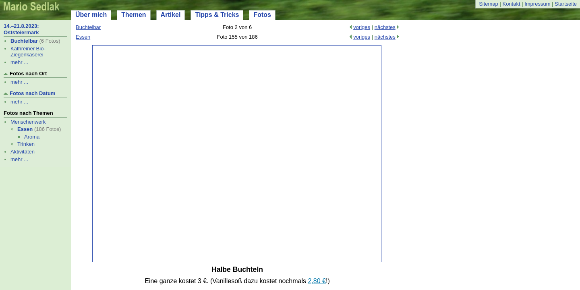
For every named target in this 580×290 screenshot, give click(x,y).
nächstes (385, 27)
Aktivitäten (22, 152)
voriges (361, 27)
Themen (133, 14)
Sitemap (488, 4)
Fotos (262, 14)
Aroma (31, 137)
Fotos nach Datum (32, 93)
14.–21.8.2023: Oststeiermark (21, 29)
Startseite (566, 4)
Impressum (537, 4)
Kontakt (511, 4)
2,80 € (317, 281)
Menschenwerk (28, 122)
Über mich (91, 14)
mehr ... (19, 62)
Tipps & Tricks (217, 14)
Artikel (171, 14)
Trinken (26, 144)
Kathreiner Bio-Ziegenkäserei (28, 52)
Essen (25, 129)
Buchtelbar (24, 41)
